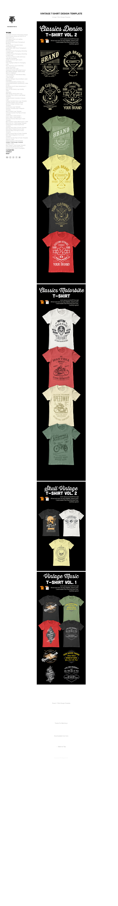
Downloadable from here (61, 736)
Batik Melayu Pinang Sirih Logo (14, 94)
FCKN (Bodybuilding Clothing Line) (15, 82)
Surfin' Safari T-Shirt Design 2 (13, 117)
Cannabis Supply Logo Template (14, 102)
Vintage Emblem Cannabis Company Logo (15, 98)
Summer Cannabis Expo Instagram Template (15, 109)
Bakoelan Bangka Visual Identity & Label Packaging (16, 79)
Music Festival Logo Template (13, 111)
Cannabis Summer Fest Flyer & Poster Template (16, 113)
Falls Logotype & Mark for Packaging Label (16, 63)
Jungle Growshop (10, 67)
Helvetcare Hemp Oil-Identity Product (16, 70)
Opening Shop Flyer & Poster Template (16, 127)
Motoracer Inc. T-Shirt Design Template (16, 123)
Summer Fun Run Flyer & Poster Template (17, 138)
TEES (7, 91)
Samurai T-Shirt (10, 139)
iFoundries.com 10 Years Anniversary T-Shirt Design (16, 87)
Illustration (8, 92)
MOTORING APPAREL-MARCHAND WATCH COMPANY (15, 72)
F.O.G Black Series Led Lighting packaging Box (14, 39)
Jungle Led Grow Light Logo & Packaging (14, 60)
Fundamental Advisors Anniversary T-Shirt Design (17, 84)
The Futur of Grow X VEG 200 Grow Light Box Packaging (15, 57)
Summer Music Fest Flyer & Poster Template (15, 131)
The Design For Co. (64, 758)
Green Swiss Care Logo (12, 68)
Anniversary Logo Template (13, 107)
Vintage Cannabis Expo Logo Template (16, 101)
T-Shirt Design (9, 77)
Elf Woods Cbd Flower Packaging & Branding (15, 42)
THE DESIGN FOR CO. (12, 26)
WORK (8, 33)
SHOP (7, 153)
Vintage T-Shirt (10, 144)
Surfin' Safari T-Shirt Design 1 (13, 116)
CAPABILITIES (10, 150)
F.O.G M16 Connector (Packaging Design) (17, 35)
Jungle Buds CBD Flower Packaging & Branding (16, 48)
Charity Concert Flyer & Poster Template (16, 133)
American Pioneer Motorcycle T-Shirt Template (15, 119)
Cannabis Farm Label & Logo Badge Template (15, 95)
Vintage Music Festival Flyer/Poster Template (15, 125)
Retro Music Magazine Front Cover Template (15, 135)
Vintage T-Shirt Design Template (14, 142)
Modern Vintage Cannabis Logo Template (14, 104)
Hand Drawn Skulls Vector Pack (14, 147)
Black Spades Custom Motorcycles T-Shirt (17, 121)
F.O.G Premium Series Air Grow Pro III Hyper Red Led (16, 37)
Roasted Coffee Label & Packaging (15, 148)
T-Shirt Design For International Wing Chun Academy (15, 75)
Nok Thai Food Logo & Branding (14, 66)
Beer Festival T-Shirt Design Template (16, 145)
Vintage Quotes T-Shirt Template (14, 141)
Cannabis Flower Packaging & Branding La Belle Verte (16, 51)
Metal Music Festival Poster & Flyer (15, 129)
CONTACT (9, 152)
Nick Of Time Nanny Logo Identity (15, 89)
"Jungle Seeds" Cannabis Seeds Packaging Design (14, 45)
